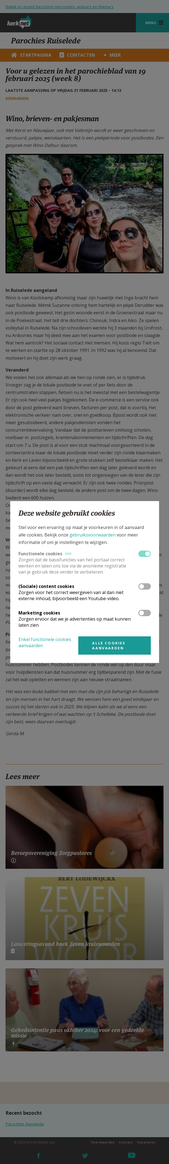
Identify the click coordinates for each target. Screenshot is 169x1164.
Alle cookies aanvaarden (108, 645)
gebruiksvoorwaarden (92, 535)
